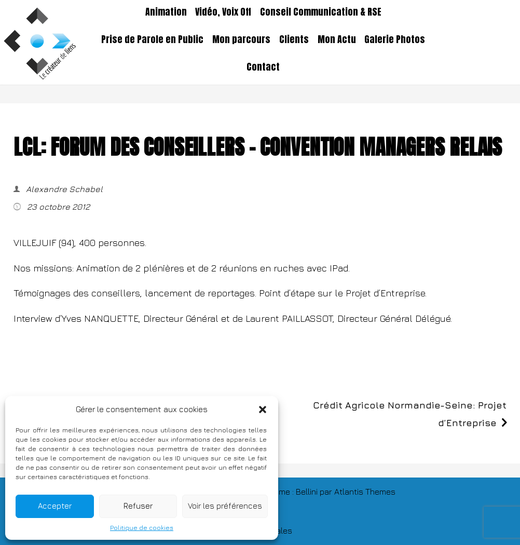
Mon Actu (337, 39)
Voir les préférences (225, 505)
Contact (263, 67)
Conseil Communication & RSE (320, 12)
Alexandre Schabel (63, 189)
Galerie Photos (394, 39)
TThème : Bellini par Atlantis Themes (327, 491)
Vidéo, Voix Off (223, 12)
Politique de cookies (141, 528)
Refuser (138, 505)
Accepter (55, 505)
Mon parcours (241, 39)
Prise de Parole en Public (152, 39)
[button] (262, 409)
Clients (294, 39)
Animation (166, 12)
